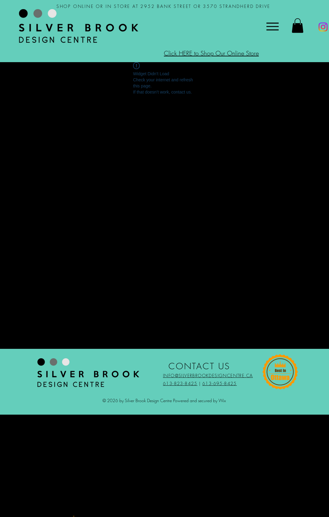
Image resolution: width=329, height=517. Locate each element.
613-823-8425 (180, 383)
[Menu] (272, 26)
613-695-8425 (219, 383)
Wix (222, 400)
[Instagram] (323, 27)
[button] (297, 25)
